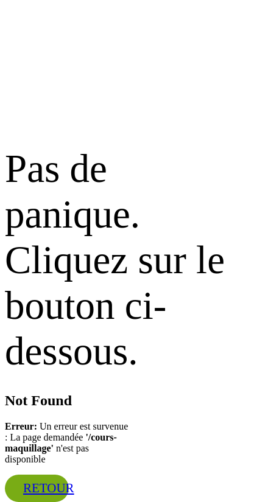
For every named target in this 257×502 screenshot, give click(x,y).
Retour (48, 488)
